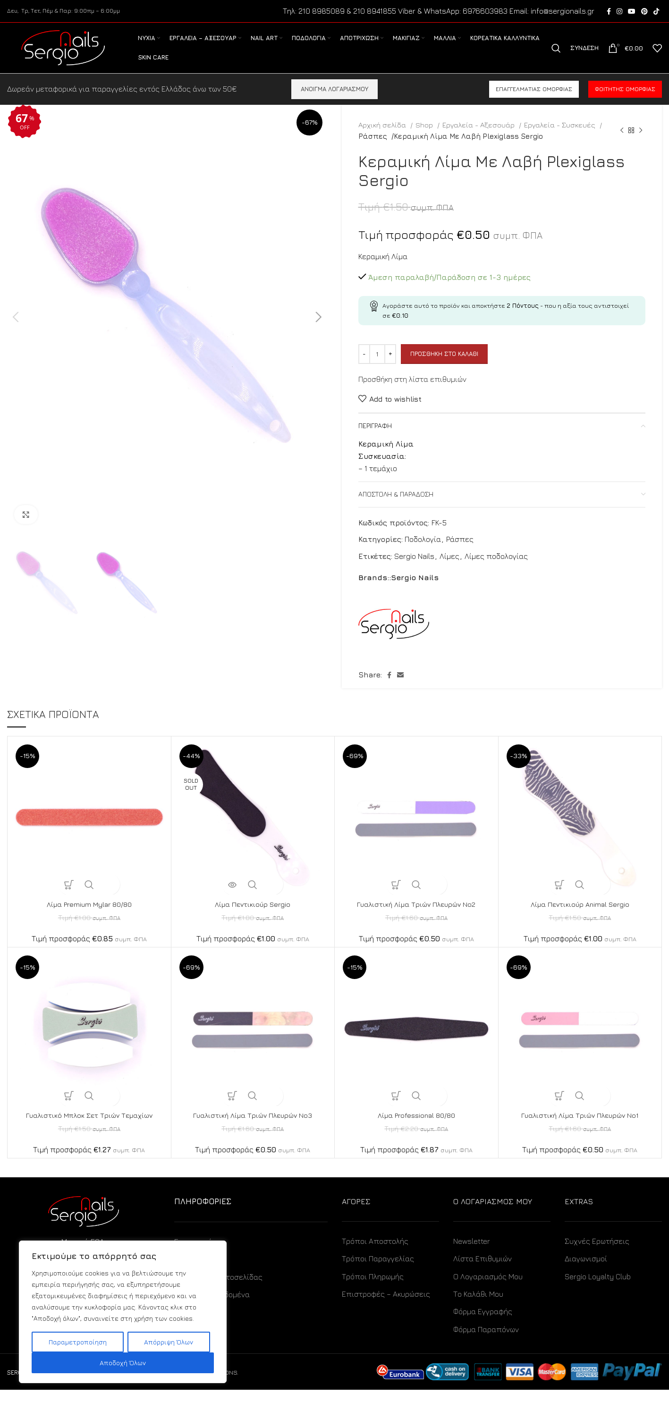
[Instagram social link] (619, 12)
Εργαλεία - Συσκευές (560, 137)
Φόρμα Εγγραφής (482, 1323)
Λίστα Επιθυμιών (482, 1271)
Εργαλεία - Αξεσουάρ (479, 137)
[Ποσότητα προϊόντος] (377, 366)
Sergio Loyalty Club (598, 1288)
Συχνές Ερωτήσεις (597, 1253)
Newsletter (471, 1253)
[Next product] (640, 142)
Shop (425, 137)
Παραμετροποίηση (78, 1342)
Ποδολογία (423, 551)
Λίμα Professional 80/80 (416, 1127)
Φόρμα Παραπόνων (486, 1341)
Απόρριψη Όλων (168, 1342)
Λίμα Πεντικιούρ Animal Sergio (579, 916)
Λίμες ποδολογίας (496, 568)
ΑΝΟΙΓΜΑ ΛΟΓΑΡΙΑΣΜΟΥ (334, 101)
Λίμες (449, 568)
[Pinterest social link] (644, 12)
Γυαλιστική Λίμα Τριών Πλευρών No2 (416, 916)
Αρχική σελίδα (383, 137)
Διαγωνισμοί (586, 1271)
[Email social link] (400, 687)
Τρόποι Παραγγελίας (378, 1271)
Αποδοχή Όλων (123, 1363)
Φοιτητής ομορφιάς (625, 101)
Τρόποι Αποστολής (375, 1253)
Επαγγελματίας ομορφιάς (534, 101)
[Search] (556, 54)
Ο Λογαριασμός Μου (488, 1288)
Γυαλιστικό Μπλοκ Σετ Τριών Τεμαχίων (89, 1127)
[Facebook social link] (609, 12)
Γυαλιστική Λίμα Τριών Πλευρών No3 (252, 1127)
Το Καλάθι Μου (478, 1306)
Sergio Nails (414, 568)
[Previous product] (622, 142)
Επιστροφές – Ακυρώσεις (386, 1306)
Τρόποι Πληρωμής (373, 1288)
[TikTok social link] (656, 12)
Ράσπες (372, 148)
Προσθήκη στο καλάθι (444, 366)
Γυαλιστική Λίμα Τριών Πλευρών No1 (580, 1127)
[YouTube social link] (631, 12)
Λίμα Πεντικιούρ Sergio (253, 916)
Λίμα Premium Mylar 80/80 (89, 916)
